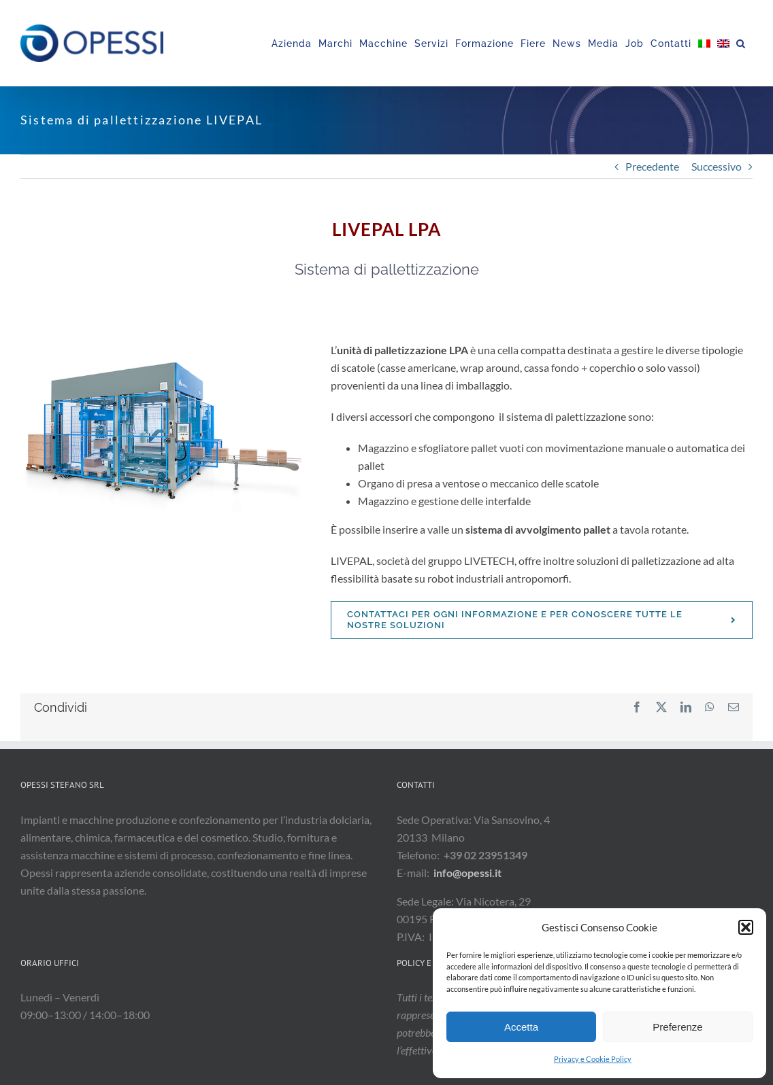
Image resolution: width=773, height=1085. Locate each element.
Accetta (521, 1027)
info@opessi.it (467, 872)
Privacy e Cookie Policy (592, 1058)
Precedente (652, 166)
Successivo (716, 166)
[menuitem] (704, 43)
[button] (746, 927)
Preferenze (677, 1027)
